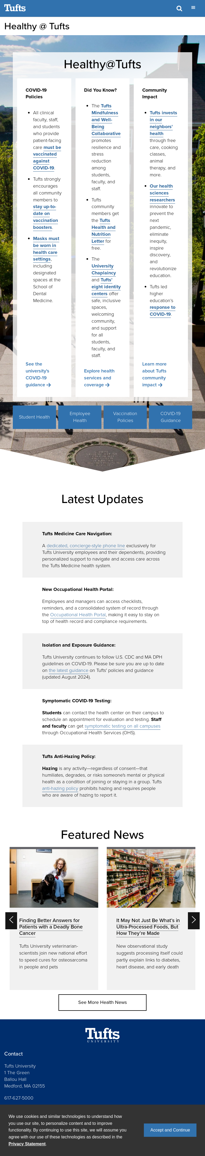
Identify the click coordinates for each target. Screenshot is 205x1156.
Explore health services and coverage (99, 377)
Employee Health (80, 417)
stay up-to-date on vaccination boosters (45, 217)
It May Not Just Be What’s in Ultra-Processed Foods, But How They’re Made (148, 926)
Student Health (34, 416)
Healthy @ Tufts (37, 26)
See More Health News (102, 1002)
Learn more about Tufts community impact (154, 374)
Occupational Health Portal (78, 614)
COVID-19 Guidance (170, 417)
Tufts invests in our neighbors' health (163, 123)
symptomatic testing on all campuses (122, 726)
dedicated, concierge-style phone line (86, 545)
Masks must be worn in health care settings (46, 249)
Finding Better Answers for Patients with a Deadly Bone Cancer (51, 926)
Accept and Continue (170, 1130)
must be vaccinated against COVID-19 (47, 158)
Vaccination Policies (125, 417)
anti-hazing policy (60, 788)
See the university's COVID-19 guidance (37, 374)
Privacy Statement (27, 1144)
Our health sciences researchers (162, 192)
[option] (54, 918)
